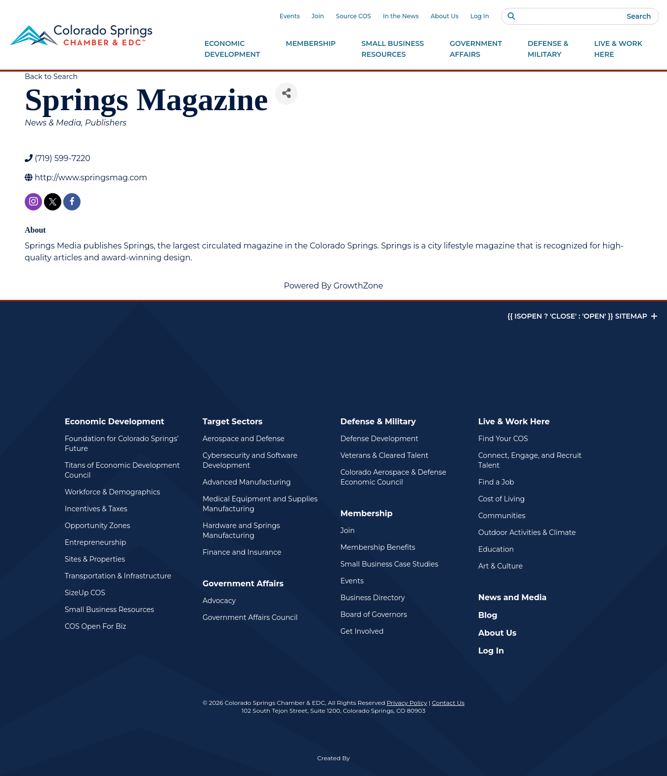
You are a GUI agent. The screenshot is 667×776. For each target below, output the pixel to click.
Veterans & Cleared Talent (384, 455)
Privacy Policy (407, 702)
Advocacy (219, 600)
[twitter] (52, 201)
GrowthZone (358, 285)
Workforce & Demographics (112, 492)
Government (476, 49)
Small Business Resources (109, 609)
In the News (401, 16)
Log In (479, 16)
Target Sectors (232, 421)
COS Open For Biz (95, 626)
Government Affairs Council (250, 617)
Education (496, 549)
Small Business (393, 49)
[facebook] (72, 201)
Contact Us (448, 702)
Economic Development (115, 421)
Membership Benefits (377, 547)
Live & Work (618, 49)
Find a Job (496, 482)
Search (638, 16)
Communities (501, 515)
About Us (445, 16)
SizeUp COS (85, 592)
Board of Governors (373, 614)
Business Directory (372, 597)
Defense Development (379, 438)
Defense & (548, 49)
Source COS (353, 16)
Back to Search (51, 76)
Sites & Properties (95, 559)
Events (290, 16)
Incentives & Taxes (96, 508)
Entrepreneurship (95, 542)
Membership (366, 513)
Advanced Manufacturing (247, 482)
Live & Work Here (514, 421)
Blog (488, 615)
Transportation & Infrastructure (118, 576)
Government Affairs (243, 583)
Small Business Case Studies (389, 564)
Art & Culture (500, 566)
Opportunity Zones (97, 525)
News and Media (512, 597)
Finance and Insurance (242, 552)
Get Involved (361, 631)
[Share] (286, 93)
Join (318, 16)
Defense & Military (378, 421)
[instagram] (33, 201)
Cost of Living (501, 498)
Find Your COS (503, 438)
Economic (232, 49)
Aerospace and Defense (244, 438)
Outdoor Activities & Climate (527, 532)
